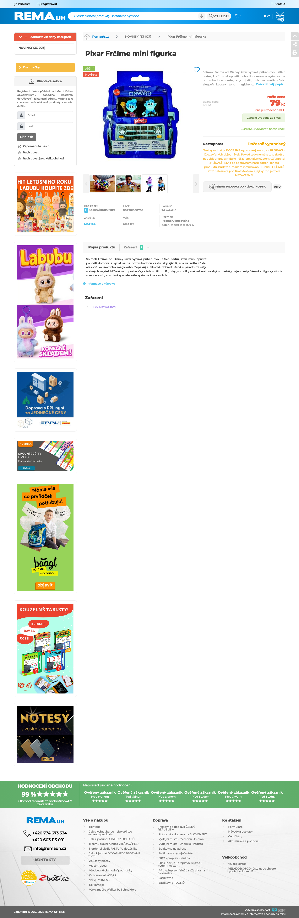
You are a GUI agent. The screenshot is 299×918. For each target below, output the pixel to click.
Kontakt (94, 826)
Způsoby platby (99, 860)
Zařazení (137, 247)
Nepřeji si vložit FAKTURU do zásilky (113, 848)
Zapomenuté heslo (33, 146)
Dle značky (31, 67)
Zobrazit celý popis (269, 84)
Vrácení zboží (98, 865)
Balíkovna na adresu (172, 848)
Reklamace (96, 884)
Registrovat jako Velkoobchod (41, 158)
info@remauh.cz (49, 848)
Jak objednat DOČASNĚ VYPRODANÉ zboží (114, 855)
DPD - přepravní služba (174, 858)
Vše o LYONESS (99, 880)
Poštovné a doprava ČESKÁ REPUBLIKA (176, 828)
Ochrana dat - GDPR (102, 875)
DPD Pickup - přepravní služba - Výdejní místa (180, 864)
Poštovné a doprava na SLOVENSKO (183, 834)
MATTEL (90, 224)
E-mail (31, 115)
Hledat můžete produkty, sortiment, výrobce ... (108, 16)
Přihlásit (26, 137)
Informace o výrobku (99, 283)
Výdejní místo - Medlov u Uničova (181, 839)
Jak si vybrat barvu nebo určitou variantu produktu (110, 833)
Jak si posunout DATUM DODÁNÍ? (112, 839)
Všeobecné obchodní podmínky (110, 870)
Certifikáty (235, 836)
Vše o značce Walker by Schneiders (112, 889)
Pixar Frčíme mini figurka (187, 36)
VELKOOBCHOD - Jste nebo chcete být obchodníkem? (251, 870)
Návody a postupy (240, 831)
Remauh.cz (96, 36)
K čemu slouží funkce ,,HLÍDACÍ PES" (113, 843)
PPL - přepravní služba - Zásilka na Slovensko (181, 872)
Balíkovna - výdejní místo (176, 853)
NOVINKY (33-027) (138, 36)
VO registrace (237, 863)
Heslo (30, 126)
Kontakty (45, 860)
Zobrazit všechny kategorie (51, 37)
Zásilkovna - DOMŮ (172, 882)
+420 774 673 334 (49, 833)
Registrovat (28, 152)
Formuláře (235, 826)
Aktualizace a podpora (243, 841)
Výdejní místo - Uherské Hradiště (181, 843)
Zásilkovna (166, 878)
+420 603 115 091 (45, 840)
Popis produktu (101, 247)
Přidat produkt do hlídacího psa (237, 187)
